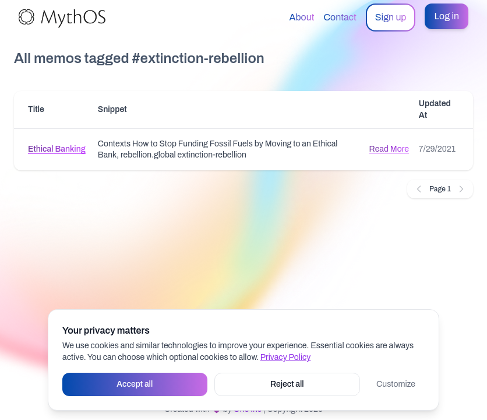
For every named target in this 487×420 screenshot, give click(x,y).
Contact (339, 17)
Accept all (135, 384)
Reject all (287, 384)
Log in (446, 16)
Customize (395, 384)
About (302, 17)
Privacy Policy (285, 357)
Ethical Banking (57, 149)
